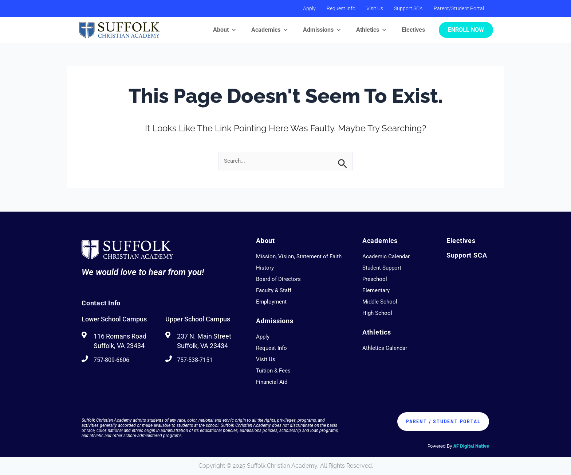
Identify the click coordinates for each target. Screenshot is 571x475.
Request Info (341, 8)
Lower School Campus (114, 319)
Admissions (322, 30)
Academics (269, 30)
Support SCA (408, 8)
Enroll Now (466, 29)
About (225, 30)
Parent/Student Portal (459, 8)
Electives (413, 29)
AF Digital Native (471, 446)
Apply (309, 8)
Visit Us (374, 8)
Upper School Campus (197, 319)
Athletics (371, 30)
